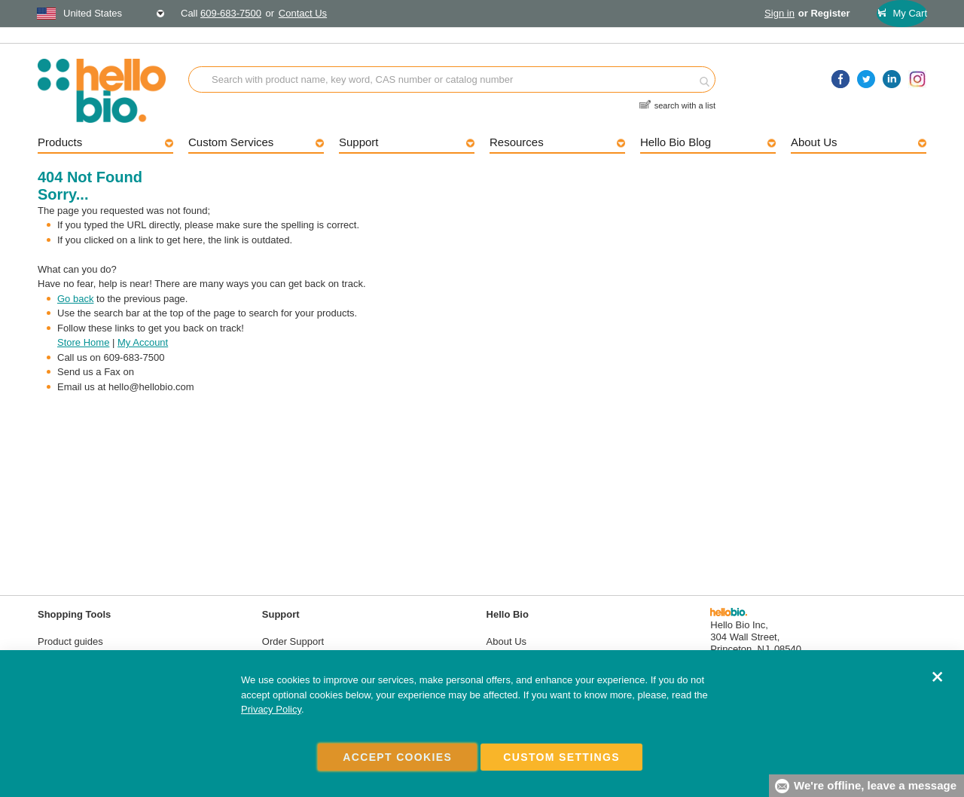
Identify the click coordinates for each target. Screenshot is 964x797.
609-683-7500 (230, 13)
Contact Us (303, 13)
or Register (824, 13)
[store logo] (113, 91)
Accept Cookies (397, 757)
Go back (75, 298)
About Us (506, 641)
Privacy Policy (271, 710)
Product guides (70, 641)
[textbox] (101, 13)
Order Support (293, 641)
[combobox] (101, 13)
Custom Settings (561, 757)
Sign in (779, 13)
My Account (142, 342)
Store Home (83, 342)
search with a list (684, 98)
